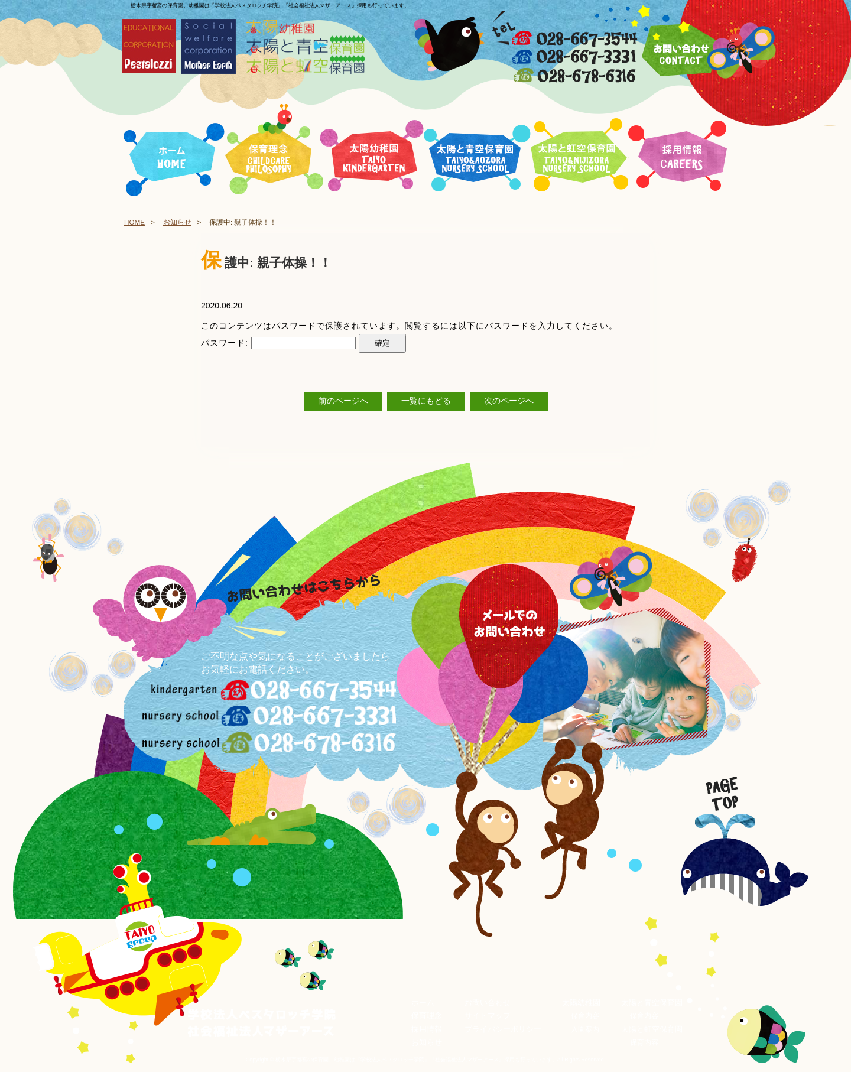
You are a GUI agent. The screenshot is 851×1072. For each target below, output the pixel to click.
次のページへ (509, 401)
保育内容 (585, 1016)
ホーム (422, 1002)
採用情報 (426, 1029)
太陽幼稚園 (581, 1002)
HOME (134, 222)
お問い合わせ (488, 1002)
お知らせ (177, 222)
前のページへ (343, 401)
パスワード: (278, 342)
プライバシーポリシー (503, 1029)
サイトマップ (488, 1016)
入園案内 (585, 1029)
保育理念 (426, 1016)
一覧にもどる (426, 401)
